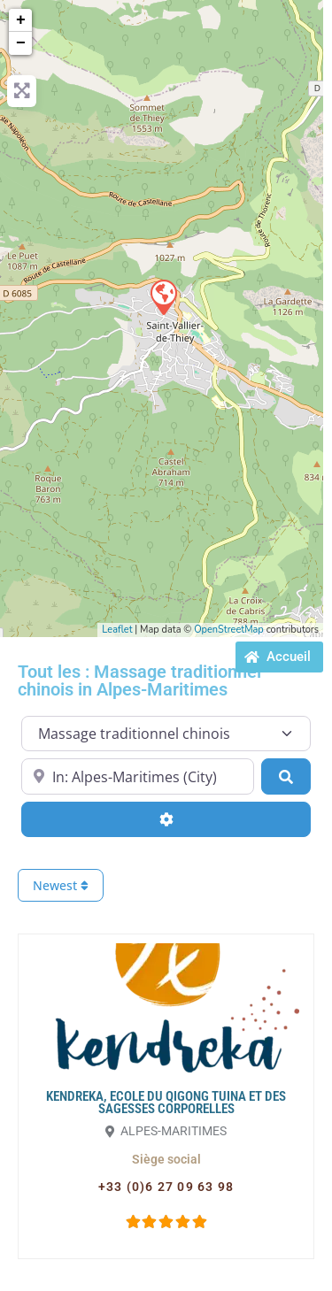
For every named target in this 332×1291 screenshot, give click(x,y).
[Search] (286, 776)
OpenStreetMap (229, 629)
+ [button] (21, 20)
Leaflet (117, 629)
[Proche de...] (137, 776)
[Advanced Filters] (166, 819)
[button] (166, 1159)
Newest (61, 885)
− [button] (21, 43)
